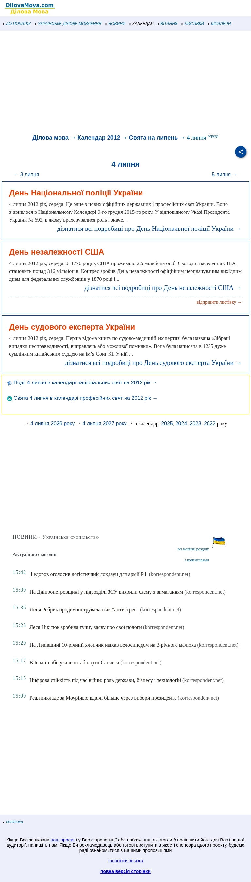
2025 (167, 423)
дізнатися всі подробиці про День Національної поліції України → (149, 228)
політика (13, 822)
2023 (195, 423)
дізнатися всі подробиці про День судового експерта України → (153, 362)
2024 (181, 423)
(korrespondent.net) (169, 574)
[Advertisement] (125, 83)
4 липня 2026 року (52, 423)
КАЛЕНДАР (142, 23)
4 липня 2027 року (104, 423)
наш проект (63, 839)
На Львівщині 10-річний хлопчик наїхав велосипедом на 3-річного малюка (112, 645)
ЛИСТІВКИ (193, 23)
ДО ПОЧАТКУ (17, 23)
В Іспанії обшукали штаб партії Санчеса (74, 662)
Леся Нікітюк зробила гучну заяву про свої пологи (85, 627)
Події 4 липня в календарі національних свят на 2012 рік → (82, 382)
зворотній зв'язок (125, 860)
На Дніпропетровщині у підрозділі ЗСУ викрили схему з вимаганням (106, 592)
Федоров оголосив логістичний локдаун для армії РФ (88, 574)
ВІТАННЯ (167, 23)
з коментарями (196, 560)
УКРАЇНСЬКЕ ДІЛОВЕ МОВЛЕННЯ (68, 23)
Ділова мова (50, 137)
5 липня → (224, 174)
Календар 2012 (98, 137)
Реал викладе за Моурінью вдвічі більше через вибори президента (102, 698)
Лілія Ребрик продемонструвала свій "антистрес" (84, 609)
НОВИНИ (115, 23)
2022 (210, 423)
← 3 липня (26, 174)
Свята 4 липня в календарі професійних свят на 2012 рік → (82, 398)
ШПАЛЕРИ (219, 23)
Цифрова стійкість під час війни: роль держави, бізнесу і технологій (105, 680)
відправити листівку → (219, 302)
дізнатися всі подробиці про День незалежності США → (163, 287)
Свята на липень (153, 137)
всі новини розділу (193, 549)
